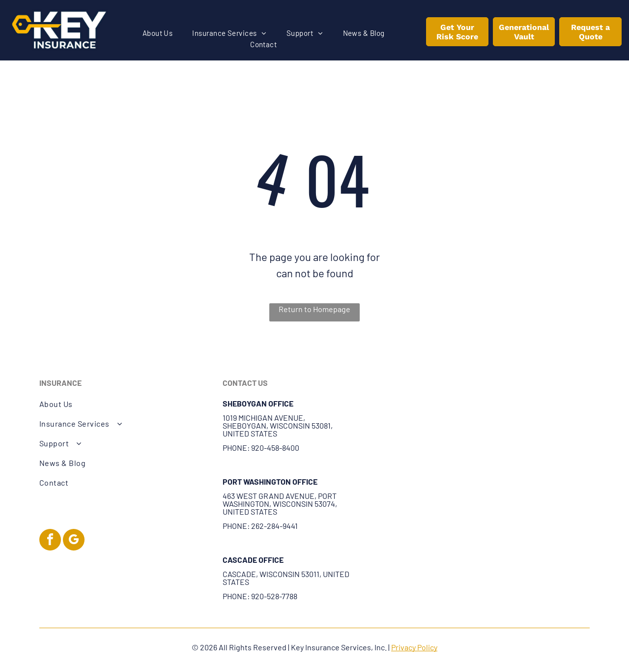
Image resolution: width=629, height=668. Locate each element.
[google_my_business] (74, 541)
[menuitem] (158, 33)
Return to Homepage (314, 309)
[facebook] (50, 541)
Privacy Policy (414, 647)
